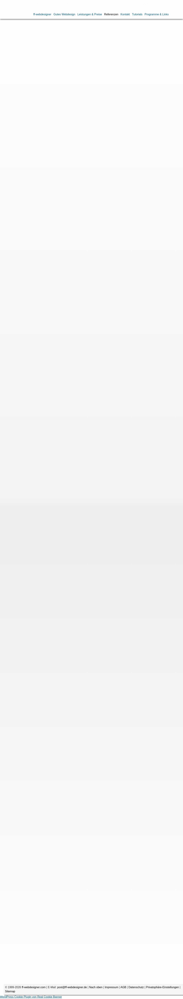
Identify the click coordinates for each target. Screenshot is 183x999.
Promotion (40, 73)
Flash (97, 65)
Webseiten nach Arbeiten (60, 28)
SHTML (84, 73)
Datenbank (56, 65)
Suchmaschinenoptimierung (93, 77)
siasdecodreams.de (38, 193)
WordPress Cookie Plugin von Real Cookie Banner (31, 996)
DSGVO (43, 65)
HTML (52, 69)
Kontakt (125, 14)
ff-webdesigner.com (33, 987)
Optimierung (109, 69)
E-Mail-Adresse (23, 942)
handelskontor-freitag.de (41, 442)
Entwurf (87, 65)
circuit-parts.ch (35, 287)
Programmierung (22, 73)
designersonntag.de (38, 394)
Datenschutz (136, 987)
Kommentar (25, 888)
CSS (32, 65)
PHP (6, 73)
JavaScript (82, 69)
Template (9, 82)
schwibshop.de (35, 741)
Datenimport (72, 65)
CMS (24, 65)
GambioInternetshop (33, 69)
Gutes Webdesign (64, 14)
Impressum (111, 987)
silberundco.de (35, 240)
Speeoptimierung (63, 77)
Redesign (55, 73)
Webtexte (44, 82)
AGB (123, 987)
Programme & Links (157, 14)
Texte (20, 82)
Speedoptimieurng (39, 77)
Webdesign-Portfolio (36, 28)
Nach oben (95, 987)
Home (6, 28)
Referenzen (111, 14)
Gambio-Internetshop (54, 844)
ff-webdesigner (42, 14)
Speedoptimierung (15, 77)
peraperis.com (34, 548)
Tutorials (137, 14)
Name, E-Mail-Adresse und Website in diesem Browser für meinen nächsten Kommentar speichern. (78, 965)
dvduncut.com (34, 604)
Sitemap (10, 991)
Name (28, 931)
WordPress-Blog (62, 82)
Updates (31, 82)
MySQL (95, 69)
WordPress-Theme (85, 82)
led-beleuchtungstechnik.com (43, 651)
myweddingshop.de (38, 497)
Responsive (70, 73)
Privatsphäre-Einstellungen (162, 987)
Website (28, 953)
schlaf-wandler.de (36, 146)
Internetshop (65, 69)
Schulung (97, 73)
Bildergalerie (11, 65)
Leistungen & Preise (89, 14)
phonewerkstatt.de (37, 94)
